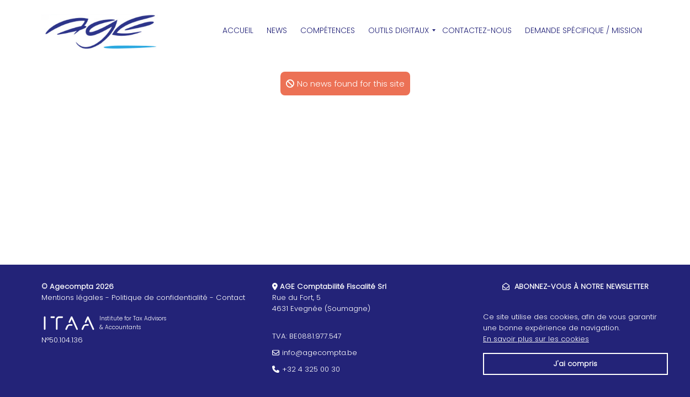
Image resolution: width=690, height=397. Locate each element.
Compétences (327, 30)
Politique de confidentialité (160, 297)
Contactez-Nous (477, 30)
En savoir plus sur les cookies (536, 339)
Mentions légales (72, 297)
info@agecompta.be (319, 352)
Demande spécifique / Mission (583, 30)
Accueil (237, 30)
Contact (230, 297)
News (277, 30)
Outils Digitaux (398, 30)
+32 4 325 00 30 (311, 369)
